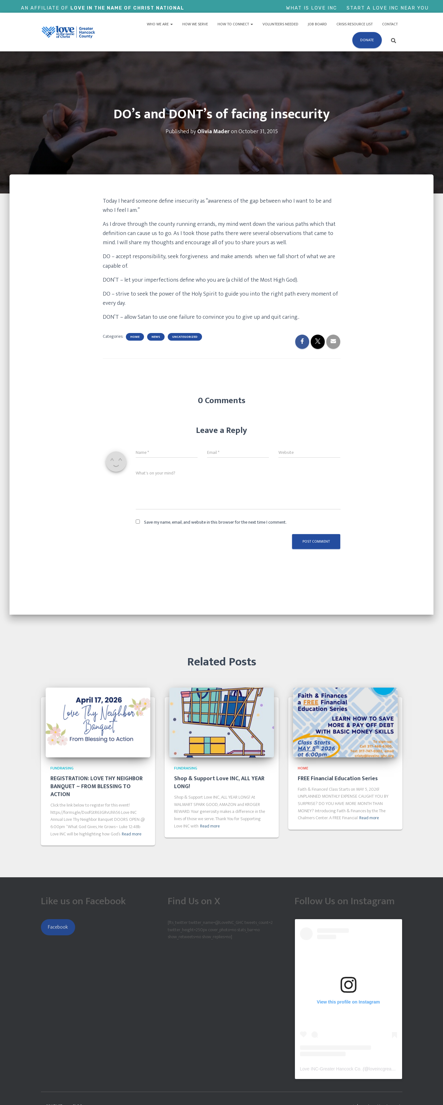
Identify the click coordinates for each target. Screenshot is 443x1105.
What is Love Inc (311, 8)
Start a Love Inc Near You (388, 8)
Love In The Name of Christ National (128, 8)
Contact (390, 24)
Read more (131, 834)
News (156, 337)
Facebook (58, 927)
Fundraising (62, 768)
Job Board (317, 24)
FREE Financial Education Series (338, 778)
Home (135, 337)
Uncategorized (185, 337)
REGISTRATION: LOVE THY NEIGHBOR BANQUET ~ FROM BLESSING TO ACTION (96, 786)
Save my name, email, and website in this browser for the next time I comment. (215, 522)
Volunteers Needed (280, 24)
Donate (367, 40)
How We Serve (195, 24)
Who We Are (160, 24)
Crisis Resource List (354, 24)
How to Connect (235, 24)
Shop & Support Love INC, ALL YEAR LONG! (219, 782)
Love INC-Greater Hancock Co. (331, 1068)
